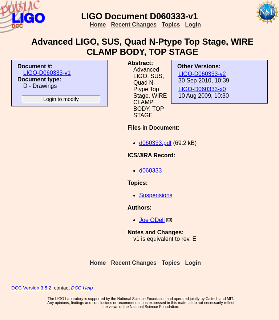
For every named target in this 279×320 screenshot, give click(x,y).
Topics (171, 24)
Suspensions (156, 195)
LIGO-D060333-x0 (202, 89)
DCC (16, 288)
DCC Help (82, 288)
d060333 (150, 170)
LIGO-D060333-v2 (202, 74)
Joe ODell (152, 220)
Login (193, 24)
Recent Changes (134, 24)
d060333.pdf (155, 143)
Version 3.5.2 (37, 288)
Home (98, 24)
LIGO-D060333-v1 (47, 73)
